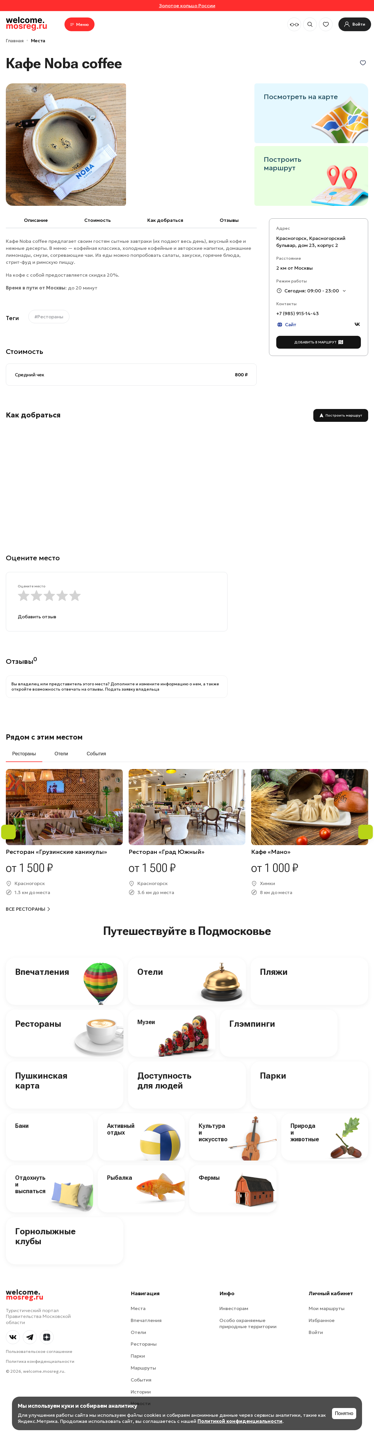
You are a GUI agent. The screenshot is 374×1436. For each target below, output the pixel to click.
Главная (15, 40)
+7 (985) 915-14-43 (297, 313)
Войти (316, 1332)
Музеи (146, 1022)
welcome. (24, 1295)
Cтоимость (97, 220)
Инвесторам (233, 1308)
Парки (273, 1075)
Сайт (286, 324)
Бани (22, 1125)
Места (38, 40)
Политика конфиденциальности (40, 1361)
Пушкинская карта (41, 1080)
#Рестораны (48, 316)
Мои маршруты (327, 1308)
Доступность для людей (164, 1080)
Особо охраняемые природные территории (248, 1323)
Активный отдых (120, 1129)
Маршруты (143, 1368)
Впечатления (42, 972)
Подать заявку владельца (132, 689)
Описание (36, 220)
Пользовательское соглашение (39, 1351)
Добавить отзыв (37, 616)
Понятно (344, 1413)
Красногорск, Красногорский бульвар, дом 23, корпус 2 (310, 241)
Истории (141, 1392)
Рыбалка (119, 1177)
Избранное (322, 1320)
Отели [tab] (61, 753)
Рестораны (38, 1024)
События (141, 1380)
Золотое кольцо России (187, 5)
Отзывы (229, 220)
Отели (150, 972)
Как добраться (165, 220)
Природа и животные (305, 1132)
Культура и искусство (213, 1132)
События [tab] (96, 753)
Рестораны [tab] (24, 753)
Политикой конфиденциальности (240, 1421)
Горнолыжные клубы (45, 1236)
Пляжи (274, 972)
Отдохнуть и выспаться (30, 1184)
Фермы (209, 1177)
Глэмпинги (252, 1024)
